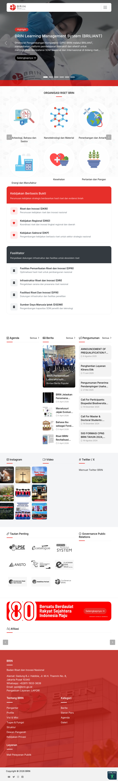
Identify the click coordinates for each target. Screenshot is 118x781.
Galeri (64, 722)
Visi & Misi (12, 717)
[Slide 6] (72, 77)
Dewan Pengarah (16, 732)
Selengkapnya (95, 611)
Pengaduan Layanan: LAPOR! (23, 690)
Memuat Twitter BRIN (91, 469)
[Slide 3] (56, 77)
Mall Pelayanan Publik (19, 754)
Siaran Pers (67, 712)
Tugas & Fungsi (15, 722)
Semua (34, 338)
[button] (6, 43)
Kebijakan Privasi (16, 736)
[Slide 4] (61, 77)
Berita (64, 707)
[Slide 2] (51, 77)
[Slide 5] (67, 77)
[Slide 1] (45, 77)
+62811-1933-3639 (30, 683)
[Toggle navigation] (105, 7)
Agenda (65, 717)
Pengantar (12, 707)
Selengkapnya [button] (26, 57)
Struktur (11, 727)
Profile (10, 712)
